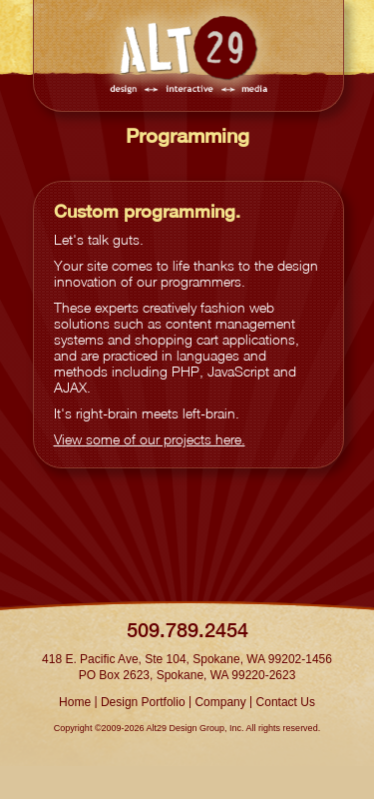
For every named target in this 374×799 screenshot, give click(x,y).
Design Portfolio (143, 702)
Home (75, 702)
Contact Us (285, 702)
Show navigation (314, 22)
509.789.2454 (187, 629)
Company (219, 702)
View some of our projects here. (149, 438)
